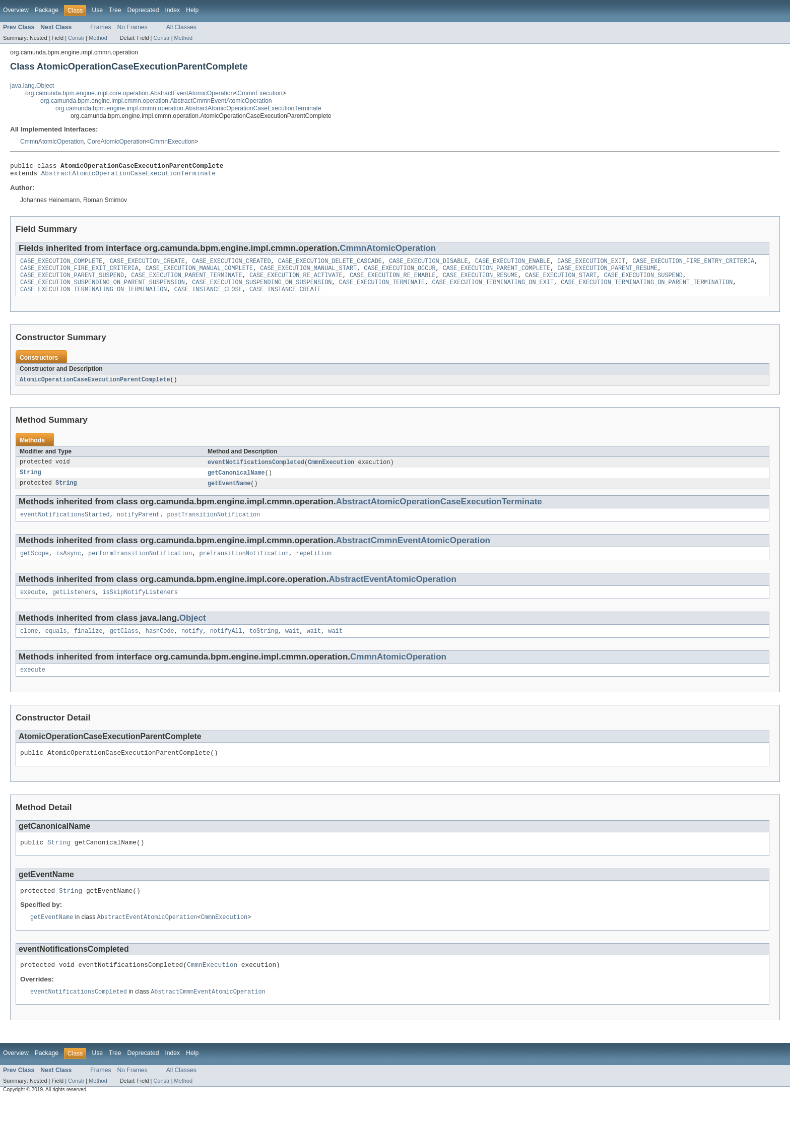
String (30, 482)
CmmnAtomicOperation (52, 141)
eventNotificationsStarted (65, 525)
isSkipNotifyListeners (139, 605)
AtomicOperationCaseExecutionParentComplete (95, 388)
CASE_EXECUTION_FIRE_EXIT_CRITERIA (79, 273)
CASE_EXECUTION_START (561, 281)
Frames (100, 27)
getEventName (229, 493)
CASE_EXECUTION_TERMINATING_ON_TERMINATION (93, 297)
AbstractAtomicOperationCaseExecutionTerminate (128, 175)
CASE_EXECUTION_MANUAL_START (308, 273)
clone (29, 645)
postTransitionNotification (213, 525)
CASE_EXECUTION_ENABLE (512, 265)
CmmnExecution (259, 93)
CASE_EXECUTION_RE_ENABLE (393, 281)
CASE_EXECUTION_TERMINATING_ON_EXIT (493, 289)
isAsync (68, 565)
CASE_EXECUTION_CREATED (231, 265)
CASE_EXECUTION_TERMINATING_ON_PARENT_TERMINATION (647, 289)
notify (192, 645)
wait (292, 645)
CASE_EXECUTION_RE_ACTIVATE (296, 281)
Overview (16, 10)
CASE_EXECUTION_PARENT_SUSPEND (72, 281)
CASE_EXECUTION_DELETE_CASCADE (330, 265)
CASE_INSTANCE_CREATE (285, 297)
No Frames (132, 27)
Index (172, 10)
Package (46, 10)
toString (263, 645)
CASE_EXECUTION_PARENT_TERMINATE (186, 281)
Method (98, 38)
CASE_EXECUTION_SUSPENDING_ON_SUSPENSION (262, 289)
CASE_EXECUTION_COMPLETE (61, 265)
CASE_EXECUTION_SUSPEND (643, 281)
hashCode (160, 645)
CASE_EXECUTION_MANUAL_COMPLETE (199, 273)
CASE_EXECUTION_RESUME (480, 281)
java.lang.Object (32, 85)
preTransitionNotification (244, 565)
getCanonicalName (236, 482)
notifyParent (138, 525)
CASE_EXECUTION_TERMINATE (382, 289)
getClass (124, 645)
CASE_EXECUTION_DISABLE (428, 265)
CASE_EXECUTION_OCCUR (399, 273)
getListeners (73, 605)
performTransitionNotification (140, 565)
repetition (314, 565)
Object (192, 631)
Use (97, 10)
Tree (115, 10)
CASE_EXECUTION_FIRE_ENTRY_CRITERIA (693, 265)
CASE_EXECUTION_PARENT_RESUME (607, 273)
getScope (34, 565)
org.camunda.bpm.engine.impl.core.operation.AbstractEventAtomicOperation (129, 93)
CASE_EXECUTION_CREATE (147, 265)
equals (56, 645)
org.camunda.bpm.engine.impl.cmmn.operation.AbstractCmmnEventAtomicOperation (156, 100)
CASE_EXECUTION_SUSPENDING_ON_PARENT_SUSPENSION (102, 289)
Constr (76, 38)
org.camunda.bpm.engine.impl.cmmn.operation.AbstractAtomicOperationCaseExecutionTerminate (188, 108)
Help (192, 10)
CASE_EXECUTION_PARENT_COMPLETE (496, 273)
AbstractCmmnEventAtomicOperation (413, 551)
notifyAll (226, 645)
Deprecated (143, 10)
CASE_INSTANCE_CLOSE (208, 297)
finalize (88, 645)
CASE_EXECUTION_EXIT (591, 265)
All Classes (181, 27)
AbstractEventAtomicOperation (392, 591)
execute (32, 605)
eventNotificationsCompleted (256, 471)
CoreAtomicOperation (116, 141)
